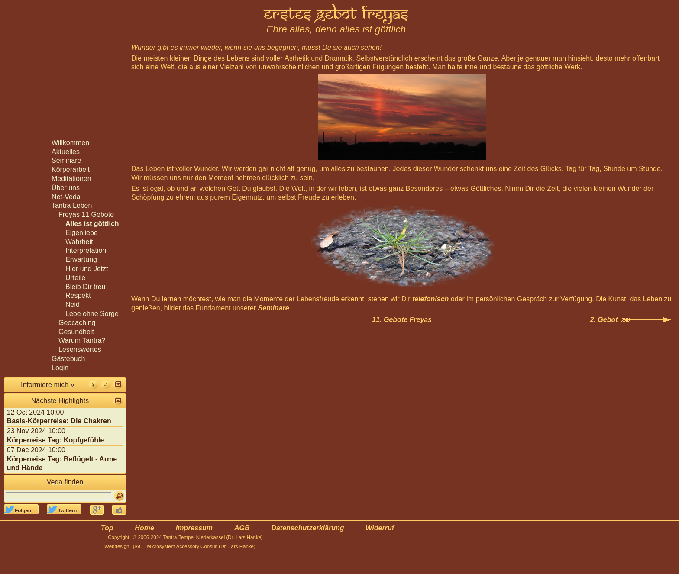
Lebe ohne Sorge (92, 313)
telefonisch (430, 299)
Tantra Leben (72, 205)
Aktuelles (66, 151)
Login (60, 367)
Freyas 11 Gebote (86, 214)
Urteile (75, 277)
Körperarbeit (71, 169)
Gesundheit (76, 331)
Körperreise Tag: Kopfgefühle (55, 440)
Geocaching (76, 322)
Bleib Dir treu (85, 286)
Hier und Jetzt (86, 268)
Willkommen (70, 142)
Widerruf (379, 528)
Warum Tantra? (81, 340)
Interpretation (85, 250)
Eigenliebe (81, 232)
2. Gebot (604, 319)
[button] (118, 384)
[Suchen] (119, 496)
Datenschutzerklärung (307, 528)
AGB (242, 528)
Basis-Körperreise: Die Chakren (59, 421)
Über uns (66, 187)
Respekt (78, 295)
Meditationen (71, 178)
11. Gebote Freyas (402, 319)
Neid (72, 304)
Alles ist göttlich (92, 223)
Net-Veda (66, 196)
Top (107, 528)
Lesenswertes (79, 349)
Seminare (273, 308)
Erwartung (81, 259)
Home (144, 528)
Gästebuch (68, 358)
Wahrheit (79, 241)
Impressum (194, 528)
